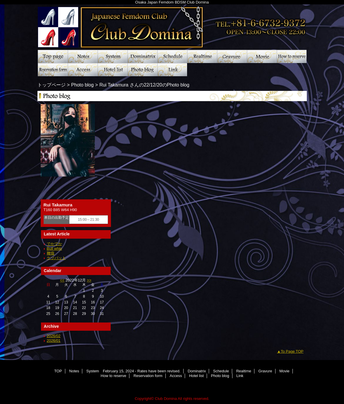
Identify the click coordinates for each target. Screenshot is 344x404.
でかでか (54, 244)
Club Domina (172, 25)
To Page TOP (292, 351)
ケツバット (56, 258)
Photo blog (142, 69)
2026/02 (54, 336)
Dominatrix (142, 56)
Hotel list (112, 69)
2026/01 (54, 340)
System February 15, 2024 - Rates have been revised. (112, 56)
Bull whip (54, 248)
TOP (53, 56)
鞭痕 (50, 253)
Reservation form (53, 69)
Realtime (202, 56)
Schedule (172, 56)
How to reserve (292, 56)
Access (82, 69)
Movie (262, 56)
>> (89, 280)
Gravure (232, 56)
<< (62, 280)
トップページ (51, 84)
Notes (82, 56)
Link (172, 69)
